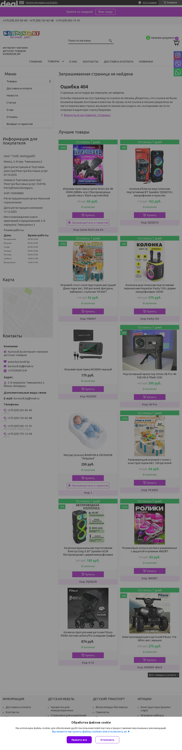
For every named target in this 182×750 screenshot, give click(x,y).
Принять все (79, 739)
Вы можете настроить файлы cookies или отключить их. (89, 731)
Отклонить (107, 739)
